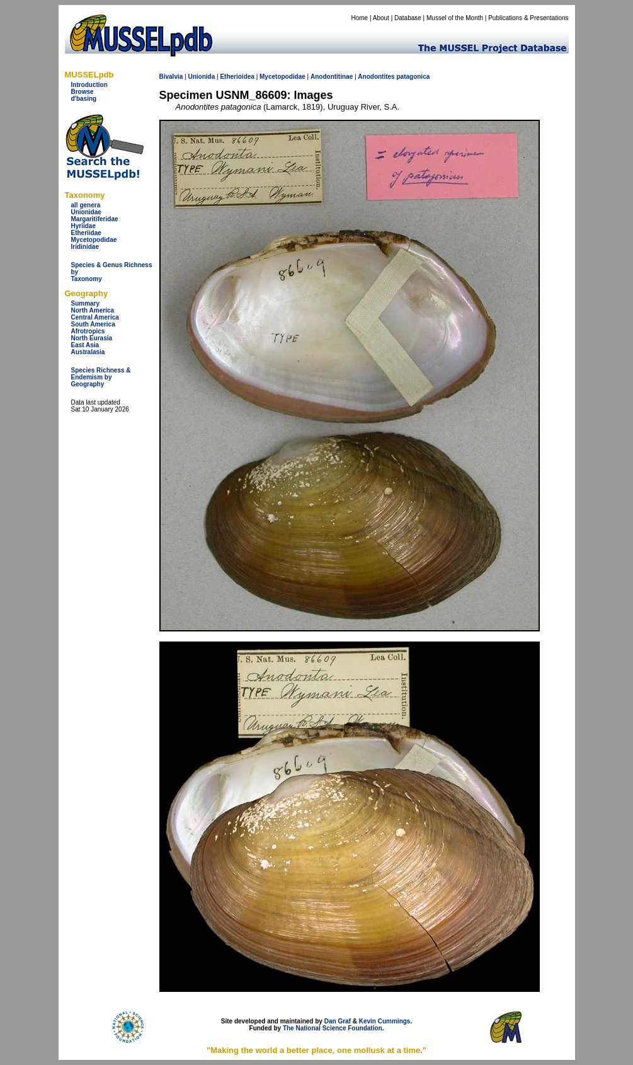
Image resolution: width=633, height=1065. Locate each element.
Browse (82, 91)
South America (93, 324)
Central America (95, 317)
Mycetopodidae (94, 239)
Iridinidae (85, 246)
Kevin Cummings (385, 1021)
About (381, 17)
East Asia (85, 345)
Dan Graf (337, 1021)
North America (93, 310)
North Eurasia (92, 338)
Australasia (88, 351)
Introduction (89, 84)
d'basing (84, 98)
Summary (85, 303)
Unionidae (86, 212)
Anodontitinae (332, 76)
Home (359, 17)
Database (407, 17)
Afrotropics (88, 331)
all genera (86, 205)
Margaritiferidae (94, 219)
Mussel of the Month (454, 17)
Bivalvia (171, 76)
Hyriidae (83, 225)
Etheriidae (86, 232)
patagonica (413, 76)
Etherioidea (237, 76)
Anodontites (376, 76)
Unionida (201, 76)
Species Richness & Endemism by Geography (101, 377)
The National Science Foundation (332, 1028)
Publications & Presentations (528, 17)
